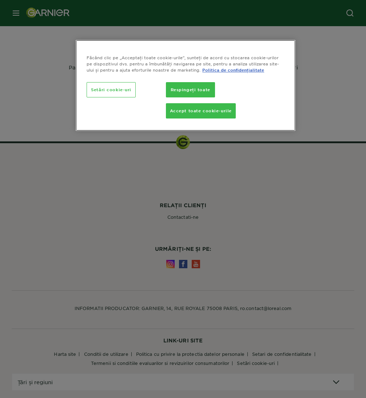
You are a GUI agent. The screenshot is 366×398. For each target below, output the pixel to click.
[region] (185, 85)
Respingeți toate (190, 89)
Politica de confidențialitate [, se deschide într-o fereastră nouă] (233, 69)
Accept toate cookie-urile (201, 110)
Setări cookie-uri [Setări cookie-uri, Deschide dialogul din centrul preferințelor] (111, 89)
